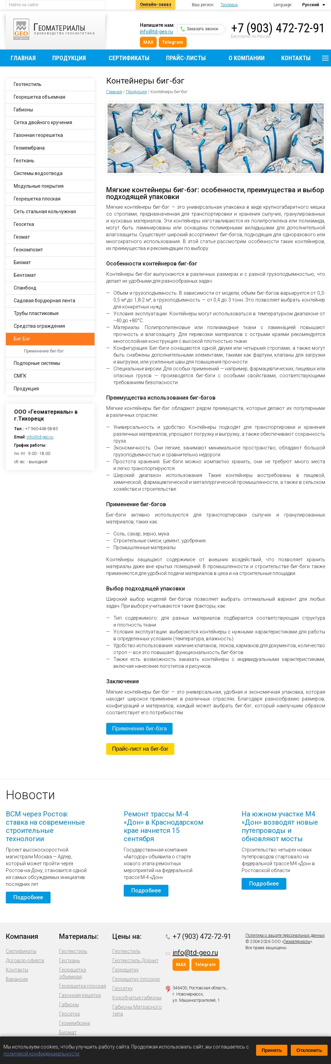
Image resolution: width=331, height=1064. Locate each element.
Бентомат (25, 275)
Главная (23, 58)
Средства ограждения (39, 326)
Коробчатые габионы (137, 997)
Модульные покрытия (39, 186)
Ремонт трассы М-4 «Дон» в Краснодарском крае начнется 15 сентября (163, 826)
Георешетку (125, 970)
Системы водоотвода (38, 173)
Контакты (296, 58)
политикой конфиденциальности (41, 1053)
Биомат (22, 262)
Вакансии (17, 979)
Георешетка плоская (37, 199)
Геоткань (24, 160)
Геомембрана (29, 148)
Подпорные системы (37, 363)
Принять (272, 1050)
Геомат (22, 237)
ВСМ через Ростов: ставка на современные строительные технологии (45, 826)
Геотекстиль (28, 84)
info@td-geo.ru (156, 31)
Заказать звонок (199, 29)
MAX (148, 42)
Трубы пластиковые (36, 313)
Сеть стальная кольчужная (45, 211)
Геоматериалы (297, 941)
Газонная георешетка (38, 135)
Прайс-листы (186, 58)
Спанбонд (25, 288)
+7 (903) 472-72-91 (278, 28)
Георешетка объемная (39, 97)
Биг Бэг (22, 338)
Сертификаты (129, 58)
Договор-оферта (25, 960)
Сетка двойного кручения (43, 122)
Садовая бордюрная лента (44, 300)
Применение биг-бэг (44, 351)
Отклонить (309, 1050)
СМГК (20, 376)
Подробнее (28, 897)
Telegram (172, 42)
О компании (247, 58)
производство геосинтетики (59, 29)
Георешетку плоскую (136, 979)
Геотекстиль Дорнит (135, 960)
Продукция (69, 58)
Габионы (23, 109)
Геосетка (24, 224)
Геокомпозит (28, 249)
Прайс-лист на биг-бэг (140, 749)
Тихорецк (229, 4)
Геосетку (122, 988)
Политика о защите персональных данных (285, 935)
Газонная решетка (80, 995)
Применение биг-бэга (139, 728)
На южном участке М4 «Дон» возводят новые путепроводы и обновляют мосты (280, 826)
